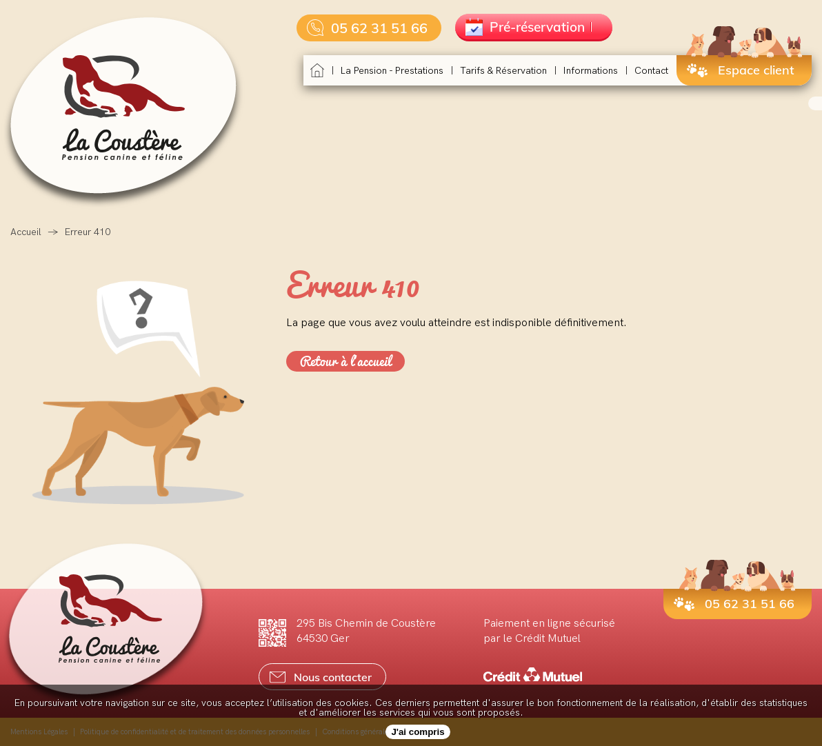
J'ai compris (417, 732)
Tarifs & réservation (503, 71)
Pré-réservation (528, 27)
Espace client (740, 70)
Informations (590, 71)
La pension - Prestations (392, 71)
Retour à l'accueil (345, 361)
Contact (651, 71)
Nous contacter (321, 677)
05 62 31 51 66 (367, 28)
